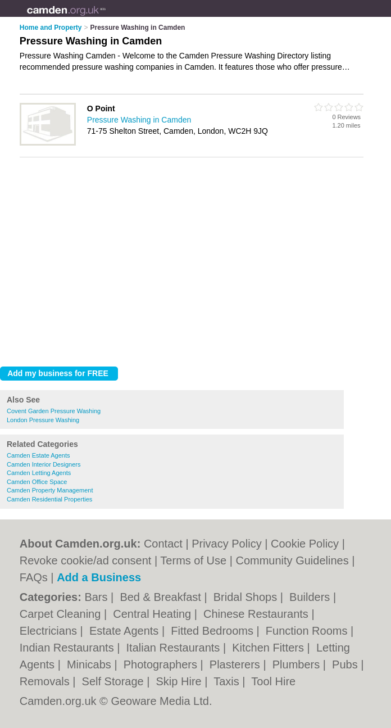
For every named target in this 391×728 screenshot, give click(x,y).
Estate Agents (125, 631)
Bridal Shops (246, 597)
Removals (46, 681)
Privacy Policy (226, 543)
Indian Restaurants (68, 647)
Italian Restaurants (174, 647)
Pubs (346, 664)
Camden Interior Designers (43, 464)
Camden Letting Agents (39, 472)
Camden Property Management (50, 490)
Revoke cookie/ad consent (86, 560)
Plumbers (297, 664)
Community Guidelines (291, 560)
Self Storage (114, 681)
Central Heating (153, 614)
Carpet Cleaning (62, 614)
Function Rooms (308, 631)
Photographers (162, 664)
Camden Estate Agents (38, 455)
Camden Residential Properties (49, 499)
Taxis (227, 681)
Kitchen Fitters (269, 647)
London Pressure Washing (43, 420)
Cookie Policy (305, 543)
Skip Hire (180, 681)
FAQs (34, 577)
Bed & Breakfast (162, 597)
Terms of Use (193, 560)
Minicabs (90, 664)
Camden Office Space (37, 481)
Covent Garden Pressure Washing (54, 411)
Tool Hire (273, 681)
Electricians (50, 631)
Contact (163, 543)
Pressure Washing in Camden (139, 119)
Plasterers (236, 664)
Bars (97, 597)
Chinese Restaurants (257, 614)
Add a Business (99, 577)
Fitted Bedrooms (213, 631)
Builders (311, 597)
